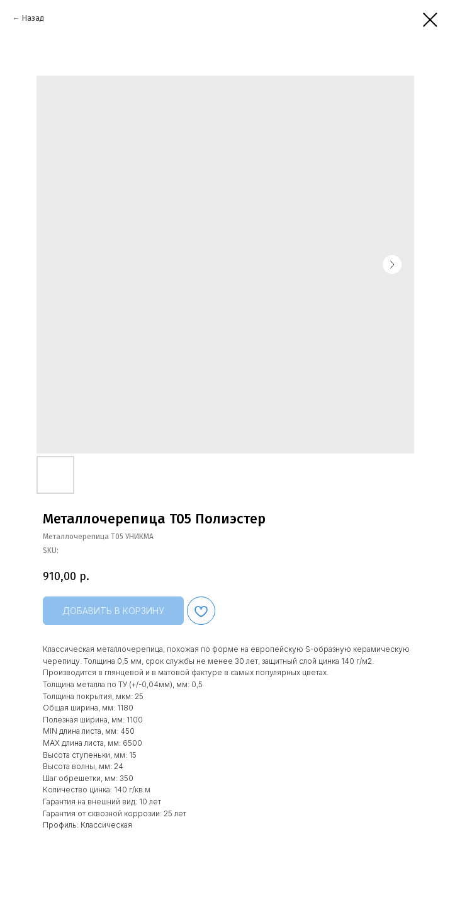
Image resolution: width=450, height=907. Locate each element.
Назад (33, 18)
